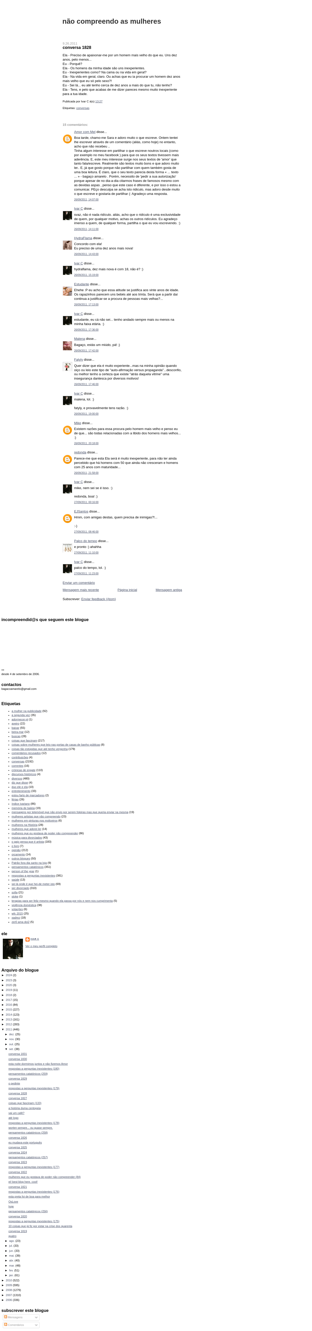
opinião (16, 850)
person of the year (23, 871)
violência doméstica (24, 905)
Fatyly (78, 359)
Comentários (14, 1324)
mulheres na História (25, 824)
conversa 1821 (17, 1186)
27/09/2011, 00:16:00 (86, 502)
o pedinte (14, 1083)
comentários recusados (26, 753)
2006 (9, 1299)
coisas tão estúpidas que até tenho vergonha (40, 748)
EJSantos (81, 511)
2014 (9, 1014)
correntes (17, 765)
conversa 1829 (17, 1078)
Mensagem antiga (169, 590)
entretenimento (21, 790)
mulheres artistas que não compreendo (36, 816)
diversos (17, 778)
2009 (9, 1285)
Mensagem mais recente (81, 590)
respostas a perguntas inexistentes (33, 875)
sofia (15, 892)
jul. (11, 1245)
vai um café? (16, 1112)
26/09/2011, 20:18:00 (86, 443)
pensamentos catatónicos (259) (28, 1073)
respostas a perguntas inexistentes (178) (33, 1122)
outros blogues (21, 858)
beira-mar (18, 731)
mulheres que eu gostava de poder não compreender (45, 833)
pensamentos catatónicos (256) (28, 1211)
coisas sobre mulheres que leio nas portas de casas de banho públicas (56, 744)
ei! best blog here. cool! (23, 1181)
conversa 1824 (17, 1152)
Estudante (81, 284)
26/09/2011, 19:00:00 (86, 413)
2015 (9, 1009)
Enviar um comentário (79, 583)
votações (17, 909)
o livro (15, 846)
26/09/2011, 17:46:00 (86, 384)
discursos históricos (24, 774)
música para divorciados (27, 837)
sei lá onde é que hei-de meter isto (33, 883)
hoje (11, 1206)
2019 (9, 989)
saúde (15, 879)
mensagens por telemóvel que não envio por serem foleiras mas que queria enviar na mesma (70, 812)
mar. (12, 1265)
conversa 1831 (17, 1053)
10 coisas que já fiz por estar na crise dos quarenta (40, 1226)
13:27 (99, 101)
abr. (12, 1260)
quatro (12, 1236)
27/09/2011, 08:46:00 (86, 531)
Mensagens (13, 1317)
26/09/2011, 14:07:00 (86, 199)
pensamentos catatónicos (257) (28, 1157)
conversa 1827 (17, 1098)
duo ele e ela (20, 786)
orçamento (18, 854)
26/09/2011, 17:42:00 (86, 350)
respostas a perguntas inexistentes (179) (33, 1088)
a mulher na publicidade (27, 710)
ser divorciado (20, 888)
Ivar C (78, 208)
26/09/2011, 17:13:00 (86, 304)
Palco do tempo (85, 541)
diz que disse (20, 782)
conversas (83, 108)
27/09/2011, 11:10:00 (86, 552)
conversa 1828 (77, 47)
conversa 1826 (17, 1137)
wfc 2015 (17, 913)
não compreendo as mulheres (112, 21)
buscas (16, 736)
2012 (9, 1024)
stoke (15, 896)
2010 (9, 1280)
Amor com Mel (85, 132)
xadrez (16, 917)
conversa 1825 (17, 1147)
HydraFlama (83, 238)
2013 (9, 1019)
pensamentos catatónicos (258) (28, 1132)
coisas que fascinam (24, 740)
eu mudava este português (25, 1142)
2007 (9, 1295)
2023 (9, 980)
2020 (9, 985)
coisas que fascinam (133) (24, 1103)
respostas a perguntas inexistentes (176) (33, 1191)
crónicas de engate (23, 770)
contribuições (20, 757)
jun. (12, 1250)
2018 (9, 995)
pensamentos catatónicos (28, 866)
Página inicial (127, 590)
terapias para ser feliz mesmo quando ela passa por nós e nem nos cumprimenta (62, 900)
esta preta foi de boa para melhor (29, 1196)
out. (12, 1044)
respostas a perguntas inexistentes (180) (33, 1068)
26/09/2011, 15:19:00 (86, 275)
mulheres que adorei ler (26, 828)
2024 (9, 975)
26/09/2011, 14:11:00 (86, 229)
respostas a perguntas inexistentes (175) (33, 1221)
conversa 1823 (17, 1162)
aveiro (15, 723)
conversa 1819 (17, 1231)
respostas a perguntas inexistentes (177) (33, 1166)
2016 (9, 1004)
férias (15, 799)
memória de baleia (23, 808)
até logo (13, 1117)
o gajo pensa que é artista (28, 841)
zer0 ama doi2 (21, 921)
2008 (9, 1290)
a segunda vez (21, 715)
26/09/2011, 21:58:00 (86, 473)
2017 (9, 999)
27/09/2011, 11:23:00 (86, 573)
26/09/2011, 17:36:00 (86, 329)
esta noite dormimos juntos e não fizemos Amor (38, 1063)
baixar (15, 727)
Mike (77, 423)
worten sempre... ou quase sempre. (30, 1127)
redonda (80, 452)
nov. (12, 1039)
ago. (12, 1240)
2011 (9, 1029)
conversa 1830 (17, 1058)
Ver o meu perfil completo (41, 946)
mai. (12, 1255)
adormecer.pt (20, 719)
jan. (12, 1275)
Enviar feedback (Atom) (98, 599)
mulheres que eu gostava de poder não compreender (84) (44, 1176)
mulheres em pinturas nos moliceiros (35, 820)
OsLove (13, 1201)
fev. (11, 1270)
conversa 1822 (17, 1172)
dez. (12, 1034)
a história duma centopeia (24, 1108)
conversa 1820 (17, 1216)
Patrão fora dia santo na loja (29, 862)
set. (12, 1049)
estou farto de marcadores (28, 795)
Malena (79, 339)
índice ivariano (21, 803)
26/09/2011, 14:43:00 (86, 254)
